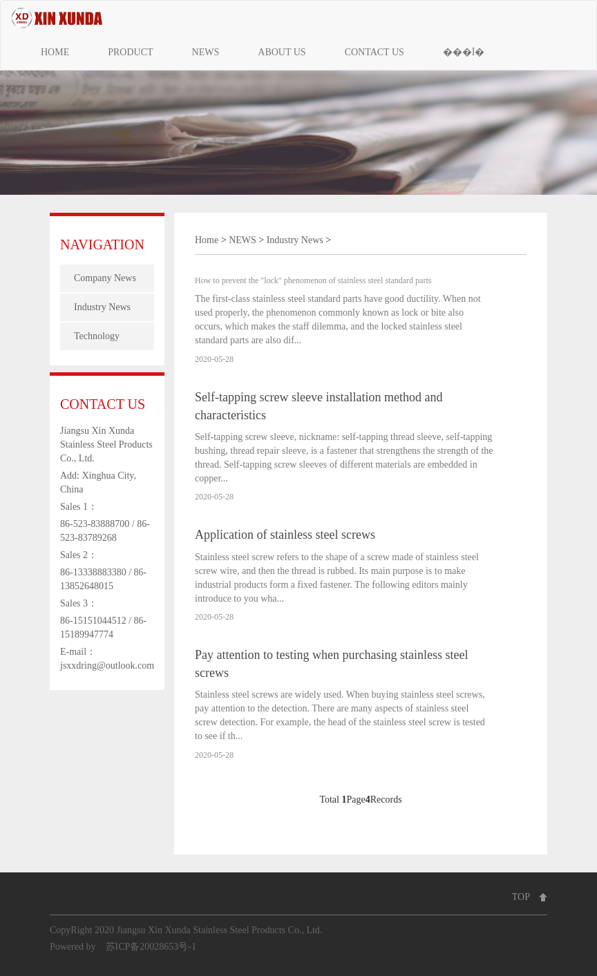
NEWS (206, 52)
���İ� (464, 52)
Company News (105, 278)
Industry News (102, 307)
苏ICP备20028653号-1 (151, 946)
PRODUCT (130, 52)
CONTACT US (374, 52)
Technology (97, 336)
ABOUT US (281, 52)
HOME (55, 52)
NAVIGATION (102, 244)
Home (206, 240)
